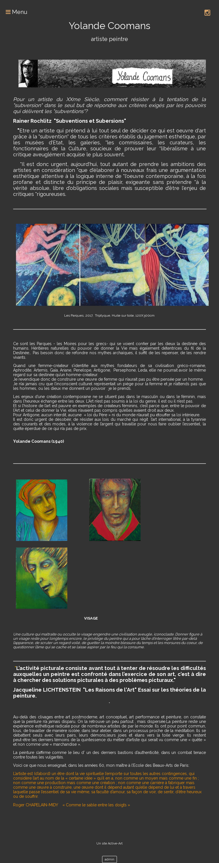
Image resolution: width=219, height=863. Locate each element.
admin (109, 859)
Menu (13, 12)
